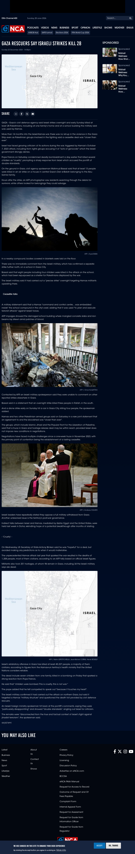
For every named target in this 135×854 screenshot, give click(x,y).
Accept (99, 845)
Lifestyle (97, 28)
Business (64, 28)
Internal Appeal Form (70, 807)
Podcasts (33, 28)
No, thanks (113, 845)
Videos (45, 28)
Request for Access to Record (74, 787)
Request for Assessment (71, 812)
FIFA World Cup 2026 (80, 33)
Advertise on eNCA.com (72, 771)
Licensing (64, 761)
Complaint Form (68, 802)
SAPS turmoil (47, 33)
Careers (63, 750)
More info (61, 850)
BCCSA (63, 776)
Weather (119, 28)
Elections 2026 (62, 33)
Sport (75, 28)
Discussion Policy (68, 766)
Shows (108, 28)
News (54, 28)
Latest (4, 750)
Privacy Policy (66, 755)
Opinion (85, 28)
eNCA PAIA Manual (69, 782)
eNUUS (130, 28)
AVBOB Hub (33, 33)
